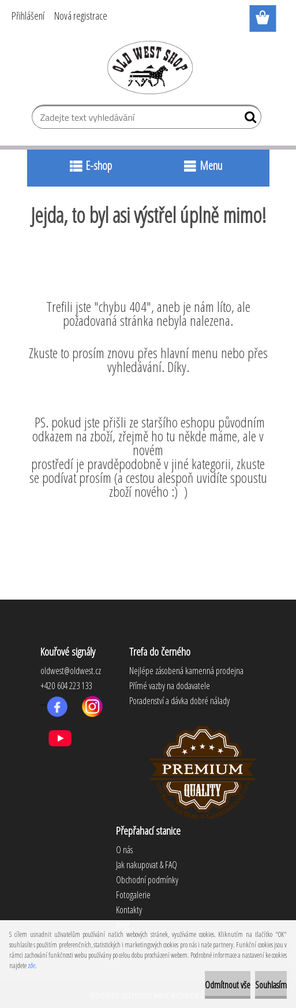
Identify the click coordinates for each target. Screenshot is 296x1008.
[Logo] (148, 67)
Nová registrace (80, 16)
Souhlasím (271, 985)
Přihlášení (28, 16)
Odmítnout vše (227, 985)
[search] (248, 119)
